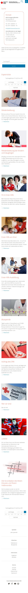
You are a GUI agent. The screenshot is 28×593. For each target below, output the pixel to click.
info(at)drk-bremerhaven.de (13, 28)
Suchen (14, 66)
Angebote (14, 555)
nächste (15, 87)
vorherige (11, 82)
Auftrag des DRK (7, 362)
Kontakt (14, 567)
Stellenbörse (14, 543)
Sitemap (14, 569)
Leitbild (4, 439)
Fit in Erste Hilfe (7, 195)
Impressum (14, 573)
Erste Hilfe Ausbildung (10, 277)
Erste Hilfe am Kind (8, 237)
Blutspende (6, 319)
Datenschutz (14, 571)
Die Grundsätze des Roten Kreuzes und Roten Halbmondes (11, 483)
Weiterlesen (6, 121)
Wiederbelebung (8, 110)
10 (25, 84)
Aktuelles (14, 557)
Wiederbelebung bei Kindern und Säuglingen (12, 152)
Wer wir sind (6, 404)
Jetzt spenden (14, 532)
